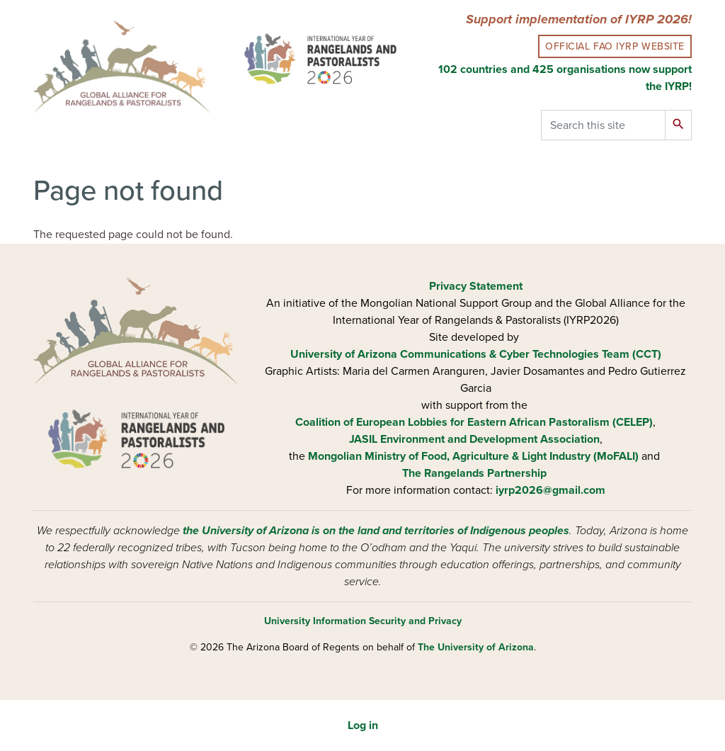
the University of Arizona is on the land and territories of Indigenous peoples (376, 531)
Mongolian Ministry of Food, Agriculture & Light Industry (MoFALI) (473, 456)
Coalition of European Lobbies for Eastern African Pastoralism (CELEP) (474, 422)
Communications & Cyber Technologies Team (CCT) (530, 354)
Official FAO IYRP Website (615, 46)
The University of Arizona (476, 647)
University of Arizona (343, 354)
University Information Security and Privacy (363, 621)
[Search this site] (603, 125)
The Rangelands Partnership (474, 473)
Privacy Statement (476, 286)
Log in (363, 725)
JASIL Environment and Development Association (474, 439)
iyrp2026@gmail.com (550, 490)
